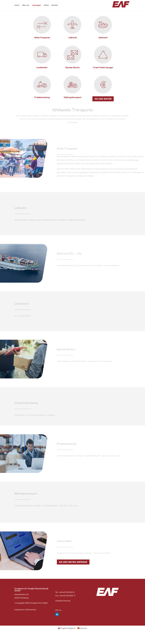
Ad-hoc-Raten (103, 99)
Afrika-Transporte (42, 38)
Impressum (19, 609)
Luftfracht (72, 38)
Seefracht (103, 38)
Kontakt (54, 5)
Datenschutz (30, 609)
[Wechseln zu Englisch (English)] (66, 628)
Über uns (25, 5)
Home (17, 5)
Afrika (46, 5)
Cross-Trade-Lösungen (103, 67)
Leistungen (36, 5)
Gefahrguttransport (72, 97)
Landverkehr (42, 67)
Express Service (72, 67)
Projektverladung (42, 97)
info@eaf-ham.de (62, 600)
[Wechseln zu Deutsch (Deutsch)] (82, 628)
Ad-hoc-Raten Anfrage (73, 562)
